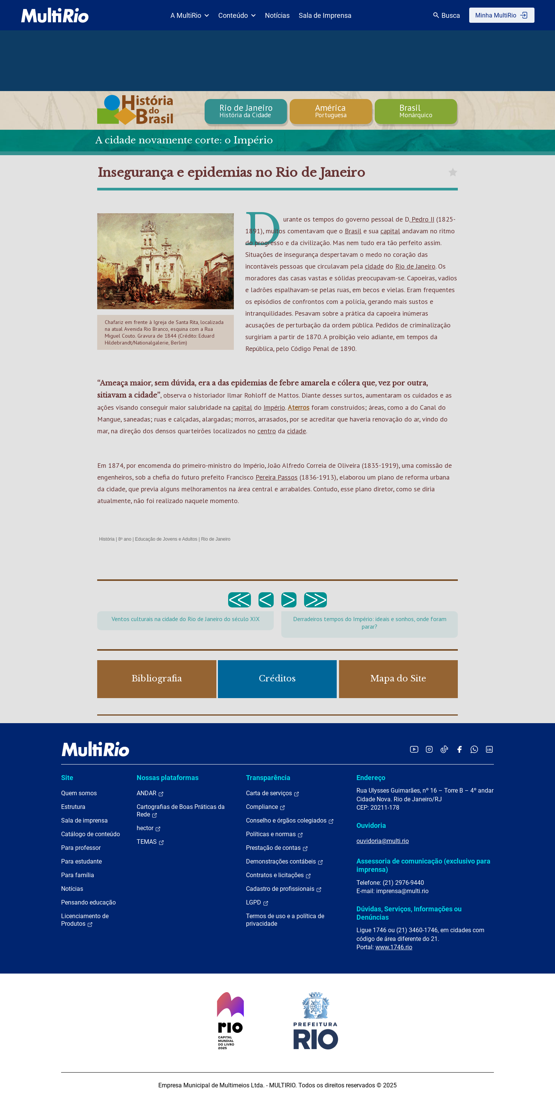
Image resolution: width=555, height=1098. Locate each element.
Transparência (268, 778)
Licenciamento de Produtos (85, 920)
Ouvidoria (371, 825)
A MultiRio (189, 15)
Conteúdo (237, 15)
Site (67, 778)
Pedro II (422, 219)
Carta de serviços (273, 793)
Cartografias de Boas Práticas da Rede (181, 810)
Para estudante (81, 861)
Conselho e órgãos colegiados (290, 820)
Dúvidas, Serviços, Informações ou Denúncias (409, 913)
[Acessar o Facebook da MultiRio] (459, 749)
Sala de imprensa (84, 820)
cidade (374, 266)
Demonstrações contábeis (284, 861)
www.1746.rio (393, 947)
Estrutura (73, 806)
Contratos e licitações (278, 875)
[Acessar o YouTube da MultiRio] (414, 749)
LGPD (257, 902)
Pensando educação (88, 902)
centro (266, 430)
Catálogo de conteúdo (90, 834)
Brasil (353, 231)
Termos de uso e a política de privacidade (285, 919)
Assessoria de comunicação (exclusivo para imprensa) (423, 865)
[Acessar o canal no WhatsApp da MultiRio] (474, 749)
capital (390, 231)
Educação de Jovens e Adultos (166, 539)
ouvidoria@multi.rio (382, 841)
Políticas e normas (274, 834)
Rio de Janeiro (415, 266)
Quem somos (79, 793)
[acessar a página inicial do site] (54, 15)
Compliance (265, 807)
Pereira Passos (276, 477)
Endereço (370, 778)
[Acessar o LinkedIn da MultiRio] (489, 749)
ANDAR (150, 793)
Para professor (81, 847)
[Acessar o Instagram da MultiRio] (429, 749)
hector (149, 828)
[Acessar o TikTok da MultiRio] (444, 749)
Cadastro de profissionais (284, 889)
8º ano (124, 539)
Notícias (277, 15)
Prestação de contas (277, 848)
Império (274, 407)
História (107, 539)
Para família (77, 875)
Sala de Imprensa (325, 15)
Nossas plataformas (168, 778)
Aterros (298, 407)
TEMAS (150, 842)
